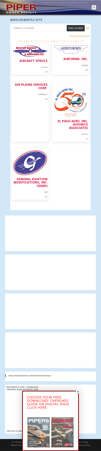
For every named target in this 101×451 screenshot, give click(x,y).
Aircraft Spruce (33, 61)
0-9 (21, 41)
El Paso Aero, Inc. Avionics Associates (73, 124)
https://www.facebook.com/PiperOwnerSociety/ (29, 375)
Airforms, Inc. (75, 59)
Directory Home (79, 36)
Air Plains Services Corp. (31, 86)
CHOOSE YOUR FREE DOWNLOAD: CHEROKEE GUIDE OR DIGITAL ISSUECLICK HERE (48, 402)
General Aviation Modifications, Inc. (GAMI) (31, 182)
